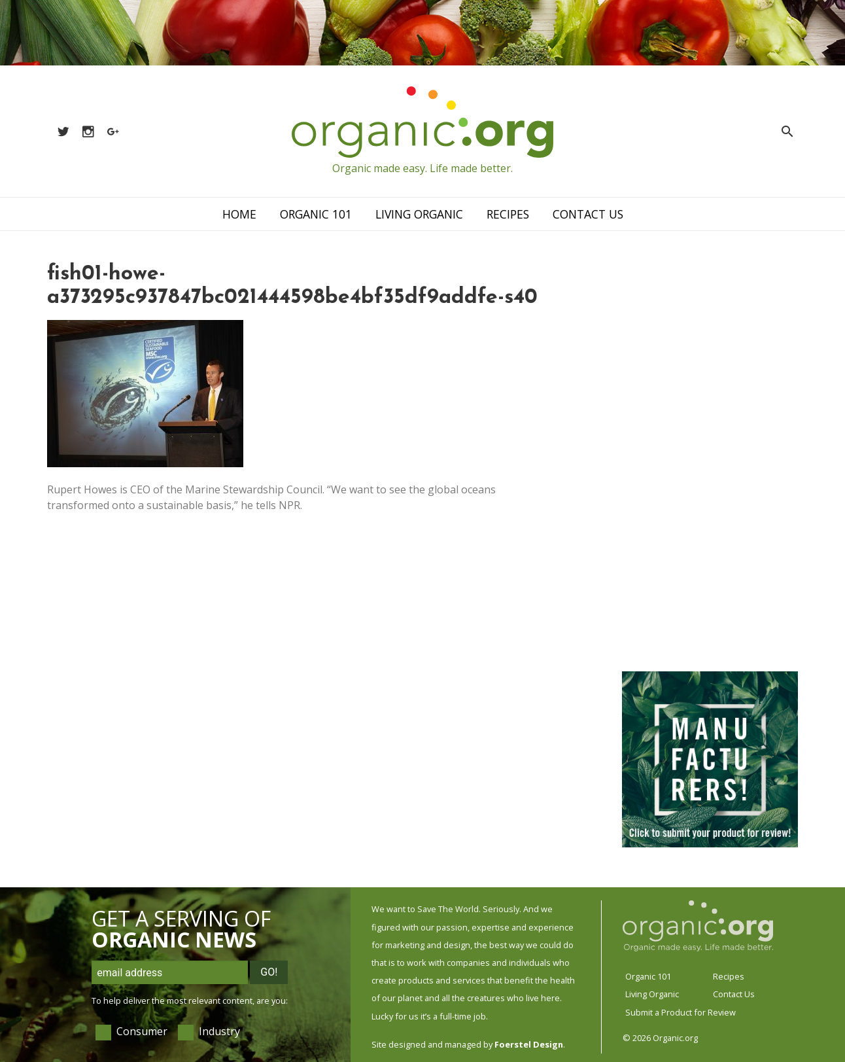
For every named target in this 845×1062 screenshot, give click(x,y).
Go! (268, 972)
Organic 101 (316, 214)
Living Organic (419, 214)
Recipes (508, 214)
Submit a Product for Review (680, 1012)
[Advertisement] (709, 459)
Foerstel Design (528, 1044)
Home (239, 214)
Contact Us (588, 214)
